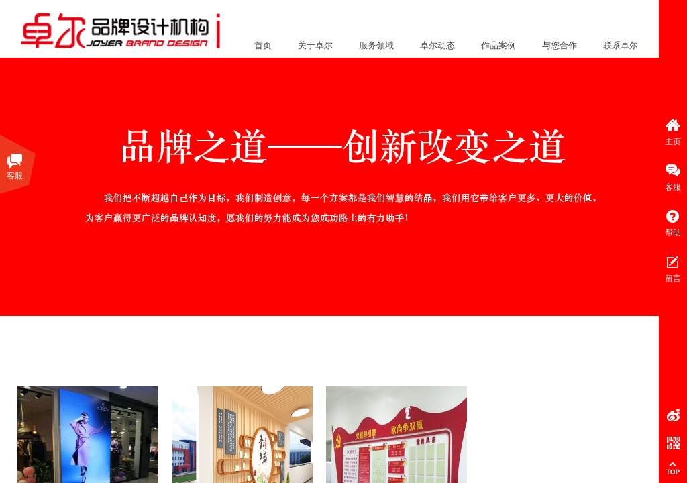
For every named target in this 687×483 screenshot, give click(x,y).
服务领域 (376, 45)
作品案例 (498, 45)
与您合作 (559, 45)
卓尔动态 (437, 45)
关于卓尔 (315, 45)
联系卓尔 (620, 45)
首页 (263, 45)
